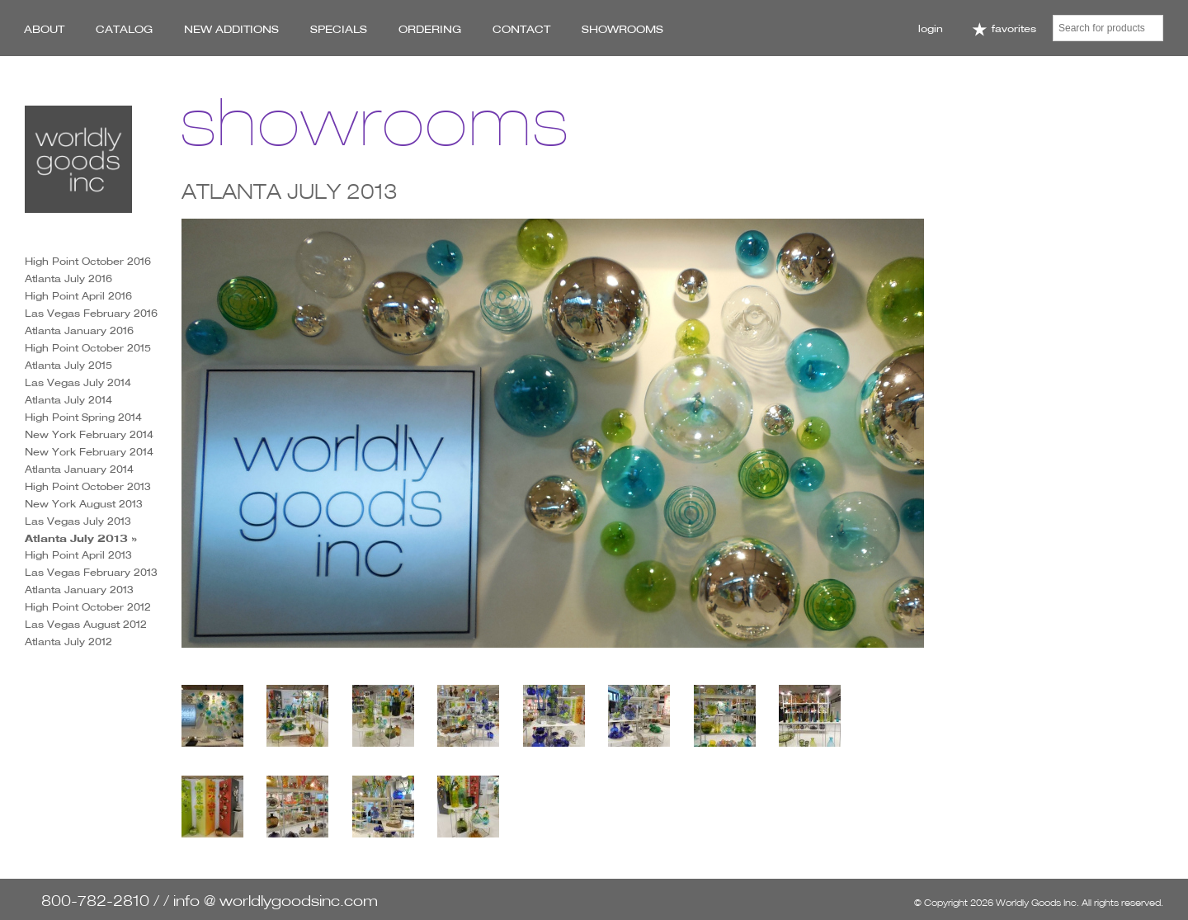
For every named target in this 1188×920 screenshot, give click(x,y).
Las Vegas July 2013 (78, 521)
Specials (338, 28)
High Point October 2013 (88, 486)
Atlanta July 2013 (76, 538)
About (44, 28)
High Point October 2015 (88, 348)
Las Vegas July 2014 (78, 382)
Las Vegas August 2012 (86, 624)
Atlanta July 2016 (68, 278)
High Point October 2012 (88, 607)
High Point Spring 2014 (83, 417)
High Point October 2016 (88, 261)
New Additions (231, 28)
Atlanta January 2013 (79, 589)
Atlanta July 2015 (68, 365)
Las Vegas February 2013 (91, 572)
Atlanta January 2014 (79, 469)
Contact (521, 28)
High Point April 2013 (78, 555)
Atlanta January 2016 (79, 330)
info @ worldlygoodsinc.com (275, 900)
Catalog (124, 28)
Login (930, 28)
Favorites (1004, 29)
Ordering (429, 28)
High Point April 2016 (78, 296)
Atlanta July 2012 (68, 641)
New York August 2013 (84, 504)
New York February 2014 (89, 434)
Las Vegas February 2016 (91, 313)
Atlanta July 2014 (68, 400)
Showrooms (622, 28)
